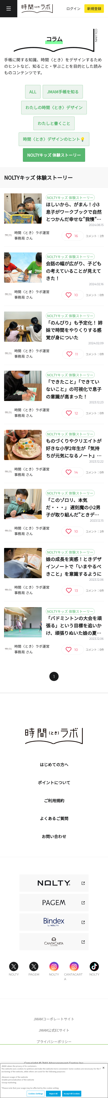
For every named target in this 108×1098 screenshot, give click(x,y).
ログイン (73, 8)
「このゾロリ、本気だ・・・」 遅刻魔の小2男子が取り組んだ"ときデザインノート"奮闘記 (73, 507)
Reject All (53, 1094)
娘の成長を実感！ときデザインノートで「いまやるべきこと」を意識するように (74, 566)
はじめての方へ (54, 764)
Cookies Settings (54, 1055)
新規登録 (94, 8)
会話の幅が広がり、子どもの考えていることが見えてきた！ (73, 270)
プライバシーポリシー (54, 1041)
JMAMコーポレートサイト (54, 1018)
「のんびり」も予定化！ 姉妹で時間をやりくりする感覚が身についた (74, 330)
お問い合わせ (54, 836)
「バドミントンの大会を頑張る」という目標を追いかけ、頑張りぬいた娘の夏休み (74, 626)
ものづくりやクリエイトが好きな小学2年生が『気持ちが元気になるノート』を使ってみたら (74, 448)
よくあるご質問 (54, 818)
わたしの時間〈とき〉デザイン (54, 107)
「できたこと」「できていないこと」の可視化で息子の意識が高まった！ (74, 389)
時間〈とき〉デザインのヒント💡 (54, 139)
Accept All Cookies (72, 1094)
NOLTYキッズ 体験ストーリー (54, 155)
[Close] (103, 1068)
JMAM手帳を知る (63, 92)
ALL (32, 92)
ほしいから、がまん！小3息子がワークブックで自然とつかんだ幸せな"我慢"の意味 (74, 212)
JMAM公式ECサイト (54, 1030)
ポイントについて (54, 782)
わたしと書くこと (54, 123)
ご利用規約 (54, 800)
